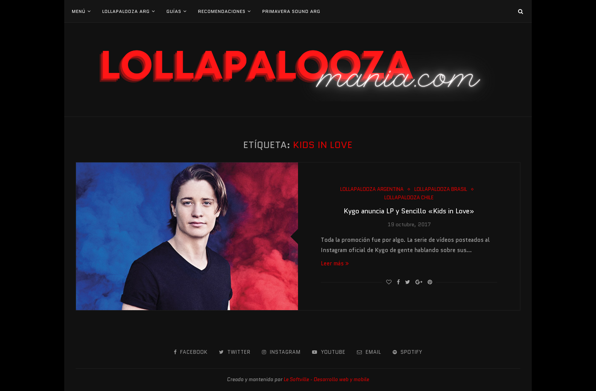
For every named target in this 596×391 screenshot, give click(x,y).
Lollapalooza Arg (126, 11)
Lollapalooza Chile (409, 198)
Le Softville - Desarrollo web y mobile (326, 379)
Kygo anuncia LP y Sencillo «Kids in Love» (409, 211)
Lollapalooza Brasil (440, 189)
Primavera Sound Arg (291, 11)
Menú (79, 11)
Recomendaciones (222, 11)
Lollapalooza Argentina (372, 189)
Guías (173, 11)
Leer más (335, 263)
